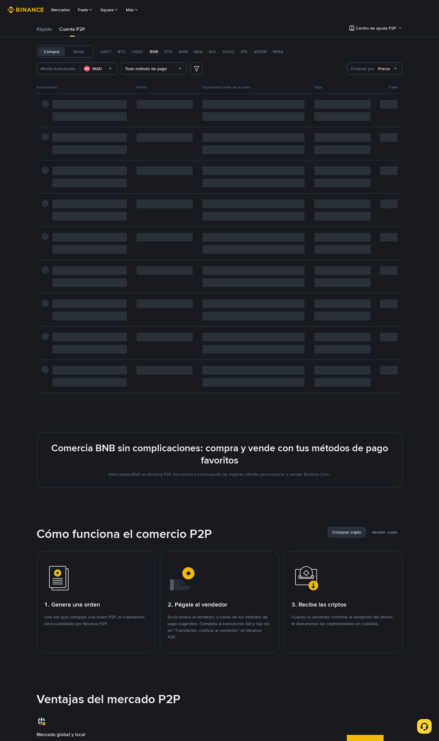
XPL (244, 51)
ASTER (260, 51)
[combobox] (98, 68)
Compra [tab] (51, 51)
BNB (154, 51)
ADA (198, 51)
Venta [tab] (78, 51)
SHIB (183, 51)
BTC (122, 51)
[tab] (44, 29)
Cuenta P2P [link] (72, 29)
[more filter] (197, 69)
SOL (212, 51)
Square (109, 10)
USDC (138, 51)
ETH (168, 51)
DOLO (228, 51)
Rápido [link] (44, 29)
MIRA (278, 51)
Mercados (60, 10)
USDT (106, 51)
